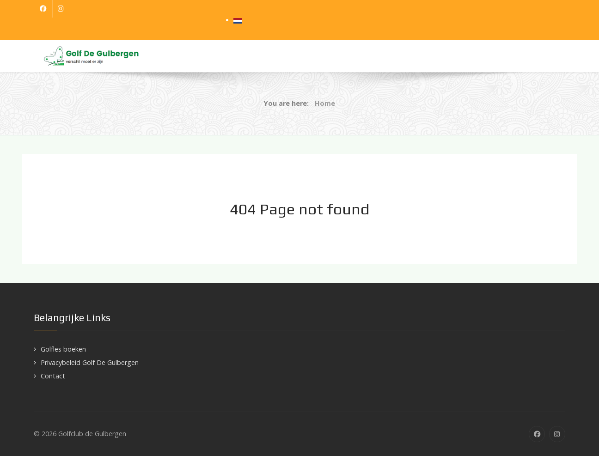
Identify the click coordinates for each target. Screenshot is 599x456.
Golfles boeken (63, 349)
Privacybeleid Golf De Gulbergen (90, 362)
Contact (53, 375)
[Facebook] (43, 9)
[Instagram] (61, 9)
